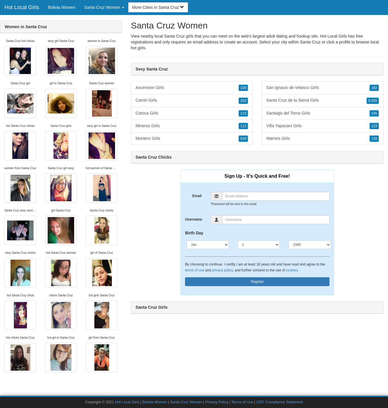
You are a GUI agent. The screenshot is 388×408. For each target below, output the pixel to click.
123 (243, 113)
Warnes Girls (322, 138)
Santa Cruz (310, 42)
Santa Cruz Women (186, 402)
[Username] (275, 219)
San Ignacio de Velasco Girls (322, 88)
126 (374, 139)
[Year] (310, 244)
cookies (292, 270)
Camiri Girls (192, 100)
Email (197, 196)
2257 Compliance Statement (279, 402)
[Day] (259, 244)
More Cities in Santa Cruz (158, 7)
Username (193, 219)
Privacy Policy (216, 402)
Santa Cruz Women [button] (104, 7)
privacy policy (222, 270)
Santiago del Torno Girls (322, 113)
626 (243, 139)
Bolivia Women (61, 7)
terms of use (194, 270)
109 (243, 88)
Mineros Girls (192, 126)
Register (257, 282)
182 (374, 88)
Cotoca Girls (192, 113)
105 (374, 113)
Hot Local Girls (21, 7)
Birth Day (194, 233)
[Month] (207, 244)
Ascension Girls (192, 88)
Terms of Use (242, 402)
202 (243, 101)
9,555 (372, 101)
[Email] (275, 196)
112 (243, 126)
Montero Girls (192, 138)
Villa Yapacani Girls (322, 126)
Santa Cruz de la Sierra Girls (322, 100)
